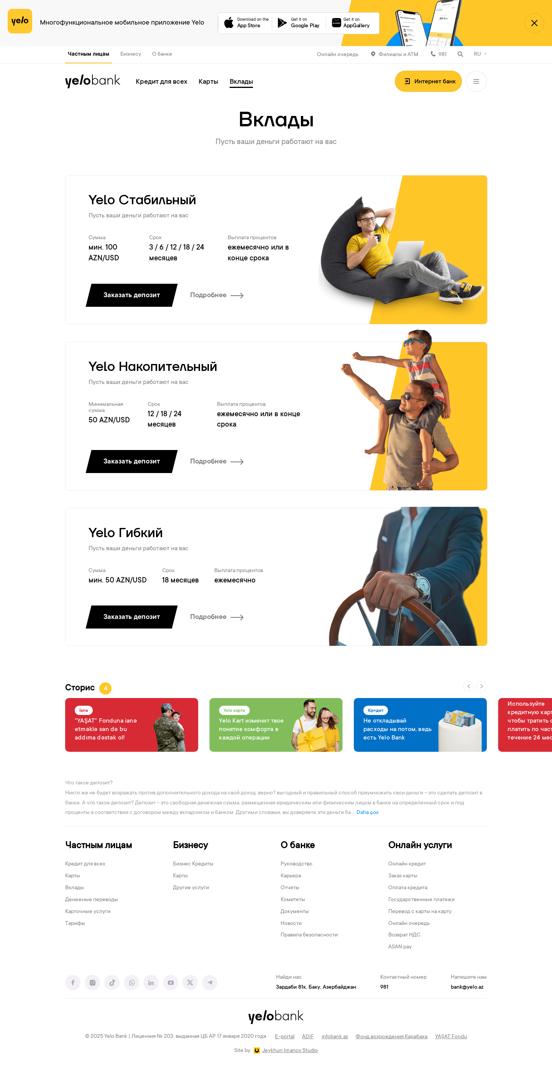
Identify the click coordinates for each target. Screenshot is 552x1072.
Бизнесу (130, 54)
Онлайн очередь (337, 55)
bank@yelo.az (467, 987)
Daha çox (367, 813)
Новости (291, 924)
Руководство (296, 864)
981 (443, 55)
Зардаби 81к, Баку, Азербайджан (316, 987)
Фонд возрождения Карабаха (391, 1037)
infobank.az (335, 1037)
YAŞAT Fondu (451, 1037)
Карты (208, 82)
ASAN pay (400, 947)
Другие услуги (191, 888)
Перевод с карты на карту (420, 912)
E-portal (284, 1037)
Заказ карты (402, 876)
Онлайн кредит (407, 864)
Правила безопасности (309, 935)
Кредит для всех (161, 82)
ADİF (308, 1037)
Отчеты (290, 888)
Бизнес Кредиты (193, 864)
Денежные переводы (91, 900)
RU (477, 54)
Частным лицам (88, 54)
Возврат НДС (404, 935)
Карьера (291, 876)
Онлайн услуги (420, 846)
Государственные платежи (421, 900)
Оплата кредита (407, 888)
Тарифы (75, 924)
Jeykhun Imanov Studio (290, 1051)
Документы (295, 912)
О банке (162, 54)
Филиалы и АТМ (398, 55)
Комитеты (293, 900)
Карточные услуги (87, 912)
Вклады (241, 82)
